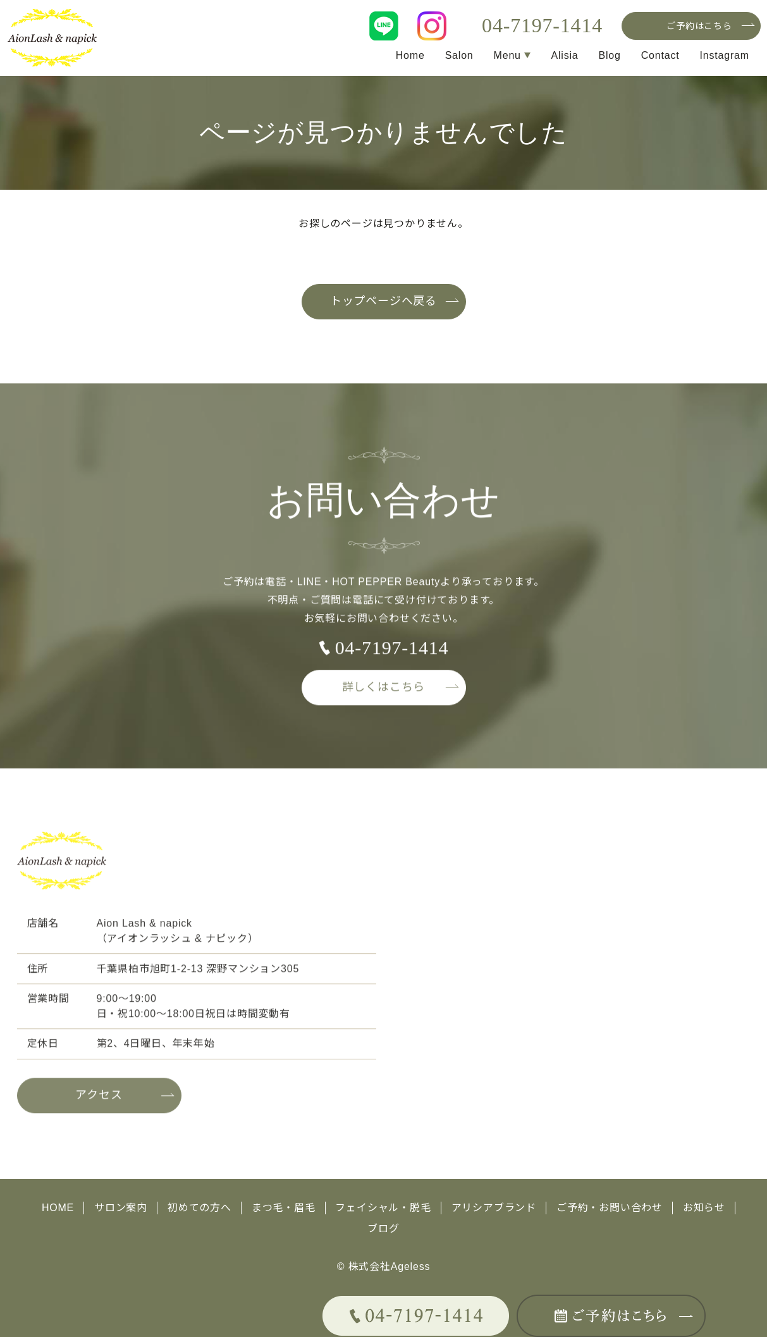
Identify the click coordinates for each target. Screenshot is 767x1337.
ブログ (383, 1228)
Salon (459, 55)
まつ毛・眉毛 (284, 1207)
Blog (610, 55)
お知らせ (704, 1207)
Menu (506, 55)
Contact (660, 55)
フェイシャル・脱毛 (383, 1207)
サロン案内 (120, 1207)
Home (409, 55)
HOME (58, 1207)
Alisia (564, 55)
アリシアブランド (493, 1207)
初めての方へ (199, 1207)
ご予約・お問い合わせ (609, 1207)
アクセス (98, 1100)
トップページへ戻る (383, 301)
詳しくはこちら (384, 692)
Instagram (724, 55)
